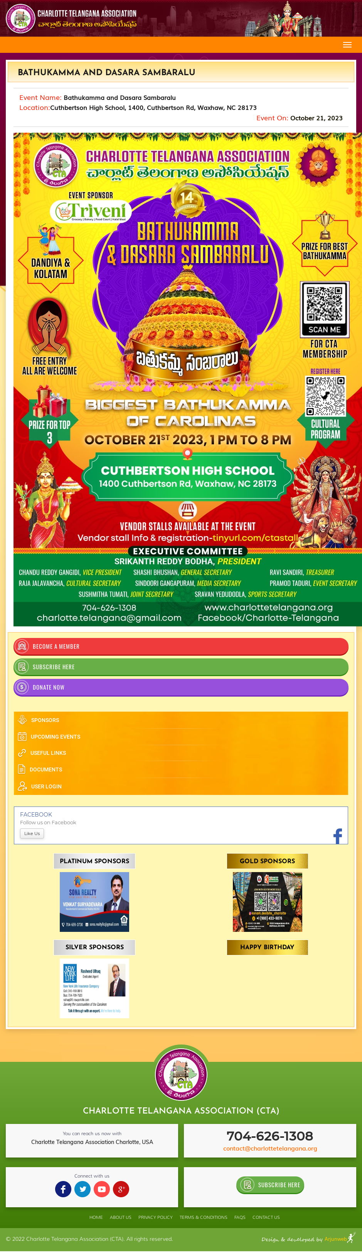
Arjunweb (340, 1238)
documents (39, 769)
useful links (41, 753)
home (96, 1217)
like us (32, 833)
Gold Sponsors (267, 862)
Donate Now (40, 687)
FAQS (240, 1217)
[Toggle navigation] (347, 44)
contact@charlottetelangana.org (270, 1148)
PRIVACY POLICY (155, 1217)
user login (39, 786)
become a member (47, 646)
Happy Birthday (267, 948)
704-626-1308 (270, 1136)
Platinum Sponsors (94, 862)
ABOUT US (120, 1217)
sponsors (38, 720)
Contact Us (266, 1217)
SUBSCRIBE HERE (45, 667)
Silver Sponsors (95, 948)
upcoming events (48, 737)
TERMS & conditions (203, 1217)
